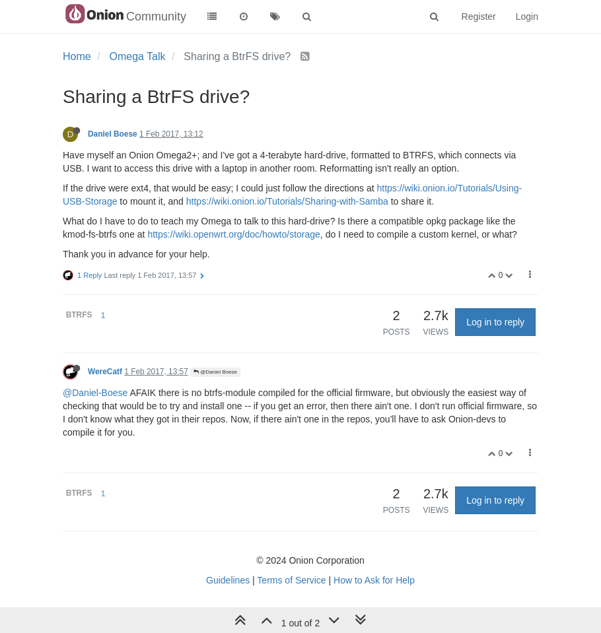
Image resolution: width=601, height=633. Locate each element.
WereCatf (105, 371)
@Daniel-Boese (95, 392)
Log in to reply (495, 322)
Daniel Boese (112, 134)
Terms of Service (291, 580)
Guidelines (228, 580)
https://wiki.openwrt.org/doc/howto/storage (233, 234)
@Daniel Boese (215, 372)
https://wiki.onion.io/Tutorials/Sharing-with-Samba (287, 201)
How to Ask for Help (374, 580)
